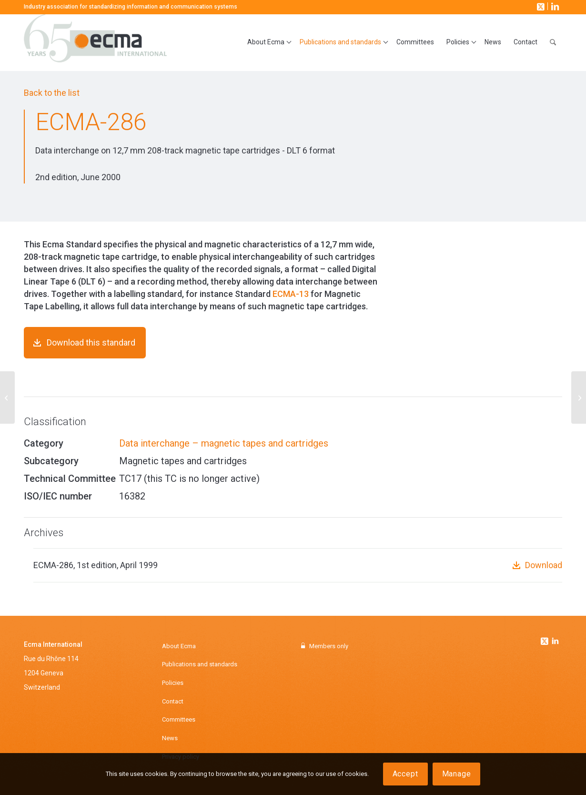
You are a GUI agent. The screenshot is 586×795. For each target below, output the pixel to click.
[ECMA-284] (7, 397)
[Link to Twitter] (545, 638)
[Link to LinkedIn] (554, 6)
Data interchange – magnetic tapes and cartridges (223, 443)
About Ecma (179, 646)
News (170, 738)
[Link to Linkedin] (555, 642)
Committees (178, 719)
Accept (405, 773)
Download (543, 565)
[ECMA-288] (578, 397)
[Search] (553, 42)
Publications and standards (199, 664)
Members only (328, 646)
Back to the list (52, 93)
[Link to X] (540, 6)
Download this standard (91, 342)
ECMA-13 (291, 294)
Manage (456, 773)
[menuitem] (267, 42)
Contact (172, 701)
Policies (172, 682)
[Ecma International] (95, 42)
